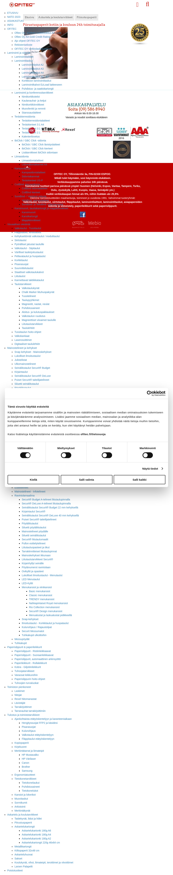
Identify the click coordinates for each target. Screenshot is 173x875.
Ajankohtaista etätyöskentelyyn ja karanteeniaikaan (43, 718)
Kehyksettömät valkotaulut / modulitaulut (37, 236)
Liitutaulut (20, 276)
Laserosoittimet (23, 340)
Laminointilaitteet (24, 56)
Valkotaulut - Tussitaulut (28, 228)
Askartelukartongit (25, 826)
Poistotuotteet (15, 870)
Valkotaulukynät (30, 288)
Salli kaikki (140, 479)
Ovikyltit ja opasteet (33, 571)
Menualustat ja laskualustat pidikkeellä (50, 615)
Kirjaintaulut (21, 371)
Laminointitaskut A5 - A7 (35, 76)
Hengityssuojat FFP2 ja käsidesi (40, 722)
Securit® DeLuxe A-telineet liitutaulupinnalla (46, 503)
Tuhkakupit (21, 643)
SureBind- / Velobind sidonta (30, 196)
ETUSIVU (12, 12)
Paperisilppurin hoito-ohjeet (30, 679)
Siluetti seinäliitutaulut (27, 383)
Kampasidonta (23, 168)
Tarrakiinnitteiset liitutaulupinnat (39, 551)
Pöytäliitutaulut (30, 523)
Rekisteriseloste (23, 44)
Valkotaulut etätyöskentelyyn (37, 734)
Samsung (27, 770)
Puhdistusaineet (31, 308)
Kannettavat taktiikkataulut (29, 280)
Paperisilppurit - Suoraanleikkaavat (34, 655)
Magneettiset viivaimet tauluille (39, 320)
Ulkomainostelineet (25, 363)
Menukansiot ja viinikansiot (37, 587)
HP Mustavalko (30, 754)
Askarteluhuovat (24, 854)
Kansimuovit (29, 212)
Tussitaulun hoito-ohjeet (28, 332)
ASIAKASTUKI (15, 20)
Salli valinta (86, 479)
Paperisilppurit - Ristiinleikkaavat (33, 651)
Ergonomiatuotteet (25, 774)
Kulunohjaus (29, 730)
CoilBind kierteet (31, 192)
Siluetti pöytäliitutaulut (34, 527)
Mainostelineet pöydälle (35, 531)
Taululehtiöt (28, 328)
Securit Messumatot (33, 631)
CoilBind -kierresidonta (27, 184)
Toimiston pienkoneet (19, 687)
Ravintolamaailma (25, 495)
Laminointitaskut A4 (33, 72)
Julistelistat (21, 359)
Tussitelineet (29, 296)
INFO (10, 24)
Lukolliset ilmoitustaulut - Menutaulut (42, 575)
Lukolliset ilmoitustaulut (27, 355)
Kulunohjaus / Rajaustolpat (37, 627)
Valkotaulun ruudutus (33, 316)
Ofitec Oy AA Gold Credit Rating (32, 36)
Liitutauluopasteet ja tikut (36, 547)
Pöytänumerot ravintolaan (36, 567)
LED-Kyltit (27, 583)
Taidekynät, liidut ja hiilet (28, 818)
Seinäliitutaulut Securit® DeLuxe (33, 375)
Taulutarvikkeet (23, 284)
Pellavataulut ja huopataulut (30, 256)
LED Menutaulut (31, 579)
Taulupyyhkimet (30, 300)
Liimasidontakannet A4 (34, 164)
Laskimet (20, 691)
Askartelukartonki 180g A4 (36, 834)
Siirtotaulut (20, 240)
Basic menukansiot (39, 591)
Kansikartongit (30, 216)
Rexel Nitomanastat (25, 698)
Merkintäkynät (22, 810)
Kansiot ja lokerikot (25, 794)
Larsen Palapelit (24, 866)
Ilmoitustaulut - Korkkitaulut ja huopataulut (45, 623)
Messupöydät (22, 639)
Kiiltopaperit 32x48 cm (27, 850)
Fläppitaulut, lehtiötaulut (28, 232)
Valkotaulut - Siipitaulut (27, 248)
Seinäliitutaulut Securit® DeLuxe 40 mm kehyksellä (50, 515)
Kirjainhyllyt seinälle (33, 563)
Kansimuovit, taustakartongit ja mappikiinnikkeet (41, 208)
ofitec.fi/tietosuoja (93, 434)
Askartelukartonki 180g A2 (36, 838)
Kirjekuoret (20, 746)
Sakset (18, 858)
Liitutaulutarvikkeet (32, 324)
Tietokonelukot (30, 790)
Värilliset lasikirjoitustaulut (29, 252)
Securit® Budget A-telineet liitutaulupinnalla (46, 499)
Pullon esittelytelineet (34, 543)
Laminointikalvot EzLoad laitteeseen (42, 84)
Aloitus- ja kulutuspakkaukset (38, 312)
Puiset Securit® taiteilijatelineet (32, 379)
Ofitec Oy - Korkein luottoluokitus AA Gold (38, 32)
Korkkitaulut (21, 260)
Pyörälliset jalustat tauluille (29, 244)
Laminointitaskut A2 (33, 64)
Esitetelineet (21, 487)
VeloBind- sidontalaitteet (35, 200)
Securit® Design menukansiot (45, 611)
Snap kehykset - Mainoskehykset (33, 351)
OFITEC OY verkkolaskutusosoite (33, 48)
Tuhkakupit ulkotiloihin (34, 635)
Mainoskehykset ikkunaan (36, 555)
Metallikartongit (23, 846)
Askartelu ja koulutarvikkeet (22, 814)
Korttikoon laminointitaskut (36, 80)
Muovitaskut (21, 798)
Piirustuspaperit (23, 822)
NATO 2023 (13, 16)
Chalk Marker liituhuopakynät (38, 292)
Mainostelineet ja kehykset (22, 347)
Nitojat (18, 695)
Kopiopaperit (22, 742)
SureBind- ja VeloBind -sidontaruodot (42, 204)
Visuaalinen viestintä (18, 224)
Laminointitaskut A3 (33, 68)
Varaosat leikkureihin (26, 675)
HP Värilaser (29, 758)
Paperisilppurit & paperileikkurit (24, 647)
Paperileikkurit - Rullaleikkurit (31, 663)
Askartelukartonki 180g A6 (36, 830)
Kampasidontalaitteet (33, 172)
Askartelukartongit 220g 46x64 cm (41, 842)
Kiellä (33, 479)
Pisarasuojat (21, 264)
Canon (25, 762)
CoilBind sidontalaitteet (34, 188)
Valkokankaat (22, 336)
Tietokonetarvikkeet (25, 778)
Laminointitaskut (24, 60)
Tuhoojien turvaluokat (26, 683)
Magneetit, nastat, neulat (35, 304)
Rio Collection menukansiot (44, 607)
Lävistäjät (20, 702)
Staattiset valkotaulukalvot (29, 272)
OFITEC (12, 28)
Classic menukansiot (40, 595)
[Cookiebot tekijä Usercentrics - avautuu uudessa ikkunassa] (149, 393)
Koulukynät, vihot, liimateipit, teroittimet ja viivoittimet (44, 862)
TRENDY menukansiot (41, 599)
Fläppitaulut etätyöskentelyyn (38, 738)
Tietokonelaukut (31, 782)
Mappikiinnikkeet (31, 220)
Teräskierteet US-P (32, 180)
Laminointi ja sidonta (18, 52)
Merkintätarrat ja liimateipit (29, 750)
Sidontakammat (30, 176)
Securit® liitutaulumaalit (35, 539)
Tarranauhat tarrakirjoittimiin (30, 710)
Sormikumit (21, 802)
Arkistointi (20, 806)
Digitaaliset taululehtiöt (27, 343)
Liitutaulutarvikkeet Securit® (37, 559)
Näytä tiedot (150, 468)
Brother (26, 766)
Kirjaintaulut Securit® (33, 511)
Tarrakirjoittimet (23, 706)
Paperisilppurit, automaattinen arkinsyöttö (38, 659)
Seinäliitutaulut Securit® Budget (32, 367)
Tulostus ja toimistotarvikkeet (23, 714)
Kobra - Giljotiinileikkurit (28, 667)
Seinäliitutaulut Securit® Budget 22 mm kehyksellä (50, 507)
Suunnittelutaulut (24, 268)
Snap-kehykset (30, 619)
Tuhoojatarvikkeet (24, 671)
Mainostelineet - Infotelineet (30, 491)
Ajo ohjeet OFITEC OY (27, 40)
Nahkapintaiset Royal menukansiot (48, 603)
